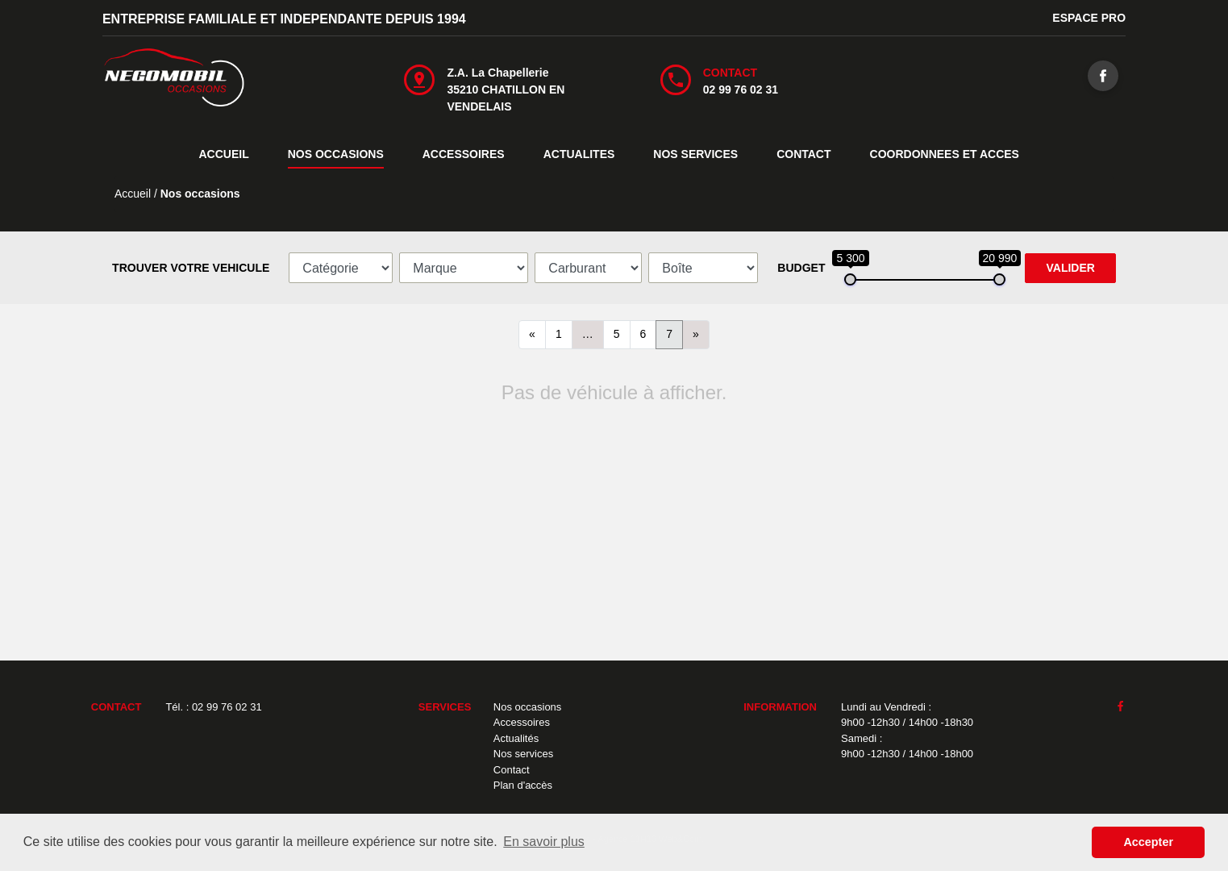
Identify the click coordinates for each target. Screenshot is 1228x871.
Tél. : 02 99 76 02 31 (213, 707)
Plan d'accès (522, 785)
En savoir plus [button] (544, 841)
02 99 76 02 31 (740, 89)
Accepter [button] (1148, 842)
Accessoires (521, 722)
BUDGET (801, 267)
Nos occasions (527, 707)
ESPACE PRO (1089, 17)
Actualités (516, 738)
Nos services (523, 754)
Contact (511, 770)
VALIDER (1070, 267)
